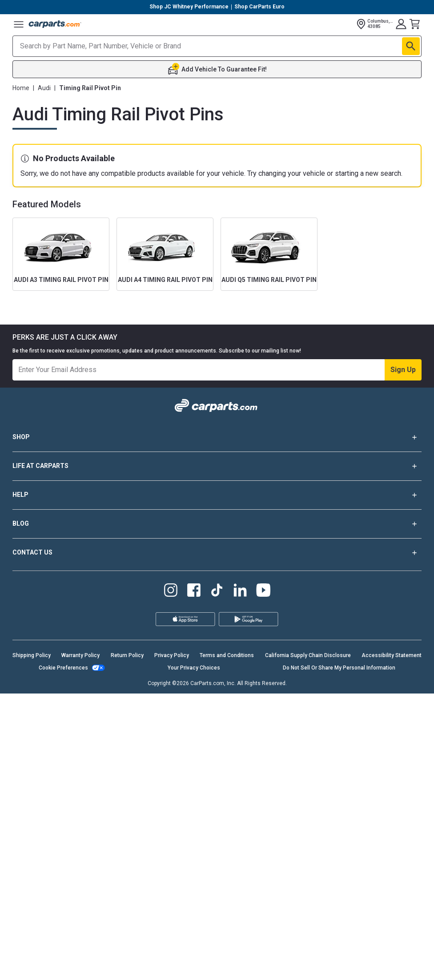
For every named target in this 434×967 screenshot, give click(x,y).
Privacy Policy (171, 655)
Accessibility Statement (392, 655)
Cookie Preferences (63, 668)
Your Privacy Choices (194, 668)
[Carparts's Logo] (55, 24)
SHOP (217, 437)
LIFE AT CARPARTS (217, 466)
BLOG (217, 524)
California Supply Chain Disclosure (308, 655)
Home (20, 87)
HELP (217, 495)
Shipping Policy (31, 655)
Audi (44, 87)
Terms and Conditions (227, 655)
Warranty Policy (80, 655)
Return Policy (127, 655)
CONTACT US (217, 553)
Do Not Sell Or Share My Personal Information (339, 668)
